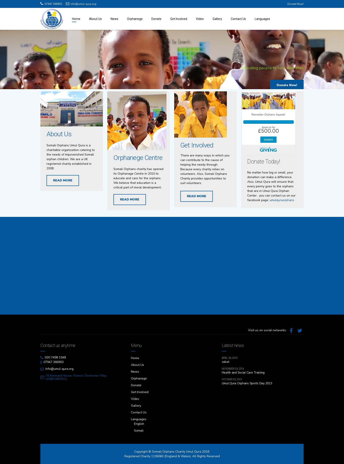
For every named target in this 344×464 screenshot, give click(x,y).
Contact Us (238, 19)
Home (76, 19)
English (139, 424)
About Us (95, 19)
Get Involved (178, 19)
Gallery (217, 19)
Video (200, 19)
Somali (138, 431)
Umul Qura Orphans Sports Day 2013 (247, 383)
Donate (156, 19)
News (114, 19)
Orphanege (135, 19)
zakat (225, 362)
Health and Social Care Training (243, 372)
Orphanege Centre (137, 160)
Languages (262, 19)
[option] (172, 60)
